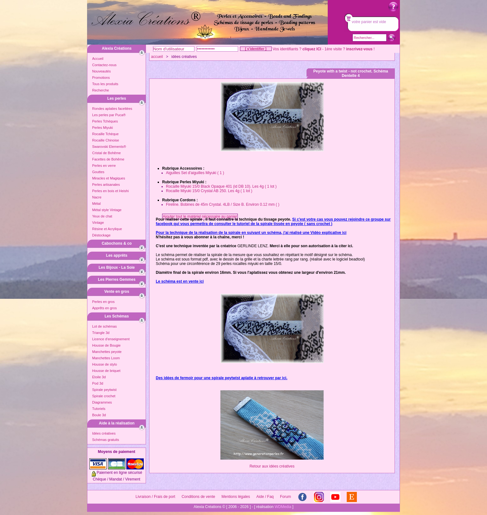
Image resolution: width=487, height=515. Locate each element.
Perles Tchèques (105, 121)
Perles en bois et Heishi (110, 191)
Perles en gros (103, 302)
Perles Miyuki (102, 127)
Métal (96, 203)
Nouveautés (101, 71)
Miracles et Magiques (108, 178)
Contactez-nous (104, 65)
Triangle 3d (101, 333)
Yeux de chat (102, 216)
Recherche (100, 90)
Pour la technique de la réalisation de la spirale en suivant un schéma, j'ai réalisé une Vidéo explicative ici (251, 232)
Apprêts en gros (104, 308)
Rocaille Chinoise (105, 140)
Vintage (98, 222)
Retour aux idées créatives (272, 466)
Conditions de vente (198, 496)
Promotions (101, 77)
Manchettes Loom (106, 358)
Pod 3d (97, 383)
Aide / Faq (265, 496)
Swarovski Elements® (109, 146)
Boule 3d (99, 415)
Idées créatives (104, 433)
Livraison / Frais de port (155, 496)
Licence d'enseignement (111, 339)
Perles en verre (104, 165)
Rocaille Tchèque (105, 134)
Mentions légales (235, 496)
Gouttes (98, 172)
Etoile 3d (99, 377)
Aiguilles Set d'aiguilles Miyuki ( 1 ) (195, 173)
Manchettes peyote (107, 352)
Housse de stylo (104, 364)
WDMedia (283, 507)
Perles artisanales (106, 184)
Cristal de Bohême (106, 153)
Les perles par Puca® (109, 115)
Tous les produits (105, 84)
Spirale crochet (103, 396)
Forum (285, 496)
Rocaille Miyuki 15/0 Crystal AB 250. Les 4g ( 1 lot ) (209, 191)
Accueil (97, 58)
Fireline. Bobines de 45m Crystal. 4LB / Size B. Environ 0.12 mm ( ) (222, 204)
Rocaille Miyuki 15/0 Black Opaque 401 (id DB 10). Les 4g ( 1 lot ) (221, 186)
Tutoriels (98, 409)
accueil (157, 56)
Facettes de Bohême (108, 159)
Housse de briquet (106, 371)
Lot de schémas (104, 326)
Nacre (96, 197)
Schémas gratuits (105, 440)
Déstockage (101, 235)
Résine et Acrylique (107, 229)
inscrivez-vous (359, 49)
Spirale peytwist (104, 390)
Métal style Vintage (107, 210)
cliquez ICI (311, 49)
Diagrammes (102, 402)
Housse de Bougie (106, 345)
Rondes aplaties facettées (112, 108)
